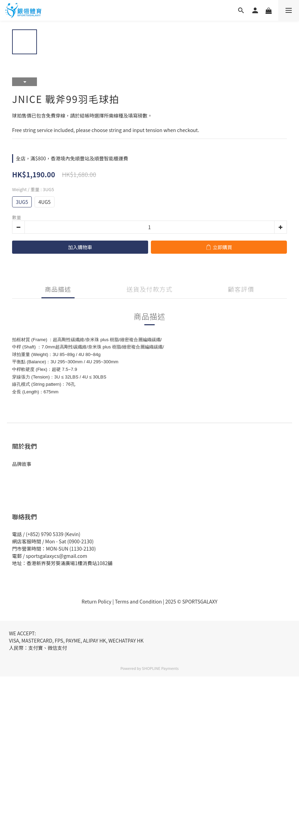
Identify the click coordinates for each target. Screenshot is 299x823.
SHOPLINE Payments (160, 668)
